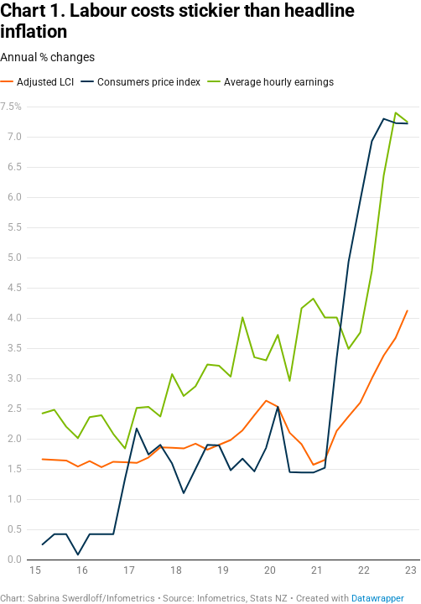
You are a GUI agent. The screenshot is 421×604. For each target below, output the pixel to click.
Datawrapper (377, 598)
